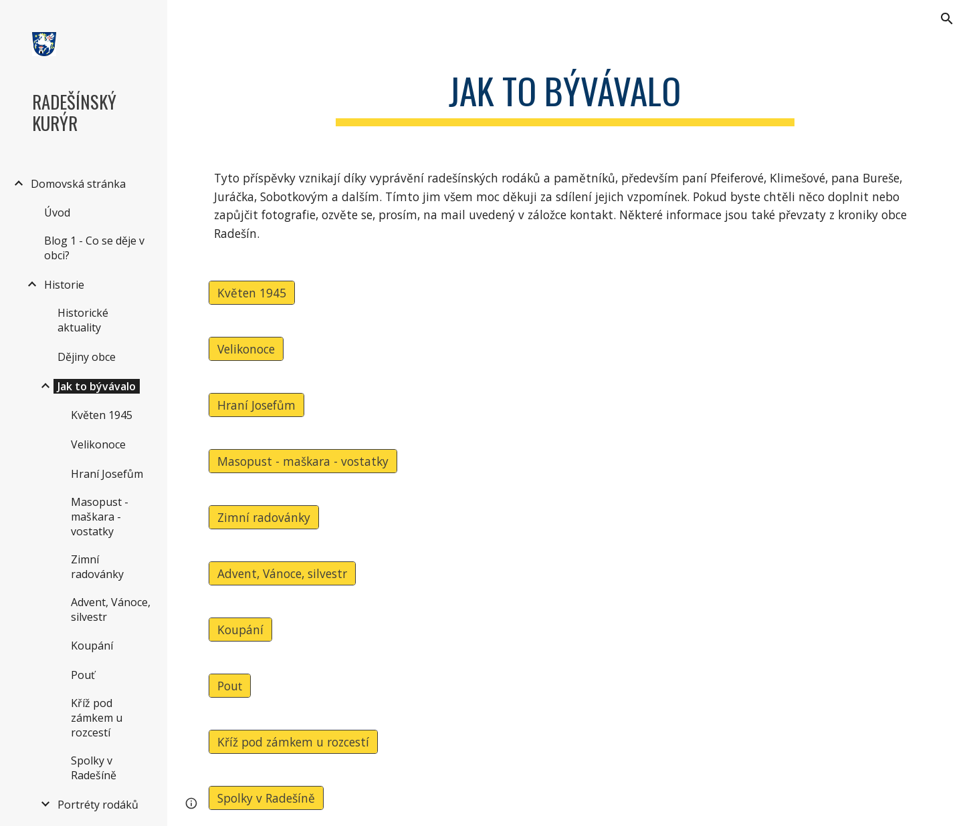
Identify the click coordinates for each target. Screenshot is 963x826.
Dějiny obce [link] (87, 357)
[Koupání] (240, 629)
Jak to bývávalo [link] (97, 386)
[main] (565, 94)
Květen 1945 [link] (101, 415)
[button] (947, 19)
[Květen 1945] (251, 292)
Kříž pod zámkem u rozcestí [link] (96, 718)
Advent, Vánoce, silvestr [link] (110, 609)
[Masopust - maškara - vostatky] (303, 461)
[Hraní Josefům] (256, 405)
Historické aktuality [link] (83, 320)
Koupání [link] (92, 645)
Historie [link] (64, 284)
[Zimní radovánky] (263, 517)
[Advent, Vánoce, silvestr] (282, 573)
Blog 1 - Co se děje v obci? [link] (94, 248)
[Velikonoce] (246, 348)
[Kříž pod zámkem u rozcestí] (293, 741)
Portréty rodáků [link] (98, 804)
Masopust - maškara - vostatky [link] (99, 517)
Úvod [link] (57, 212)
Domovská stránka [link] (78, 183)
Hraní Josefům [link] (107, 473)
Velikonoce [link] (98, 444)
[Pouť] (229, 685)
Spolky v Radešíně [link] (93, 768)
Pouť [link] (83, 675)
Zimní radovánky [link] (97, 566)
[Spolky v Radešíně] (266, 798)
